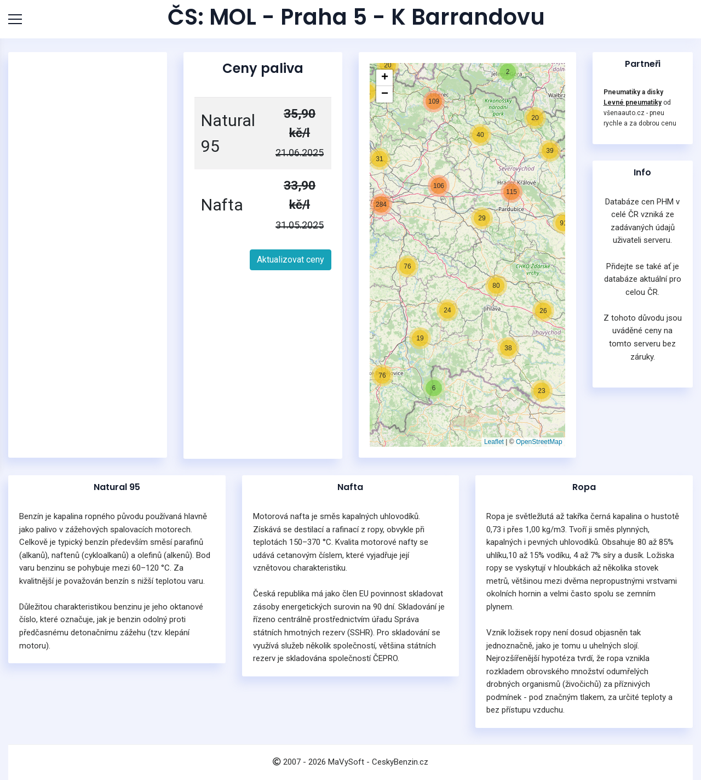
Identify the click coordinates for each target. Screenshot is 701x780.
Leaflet (494, 442)
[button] (420, 338)
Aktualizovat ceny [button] (290, 259)
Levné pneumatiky (633, 102)
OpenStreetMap (539, 442)
